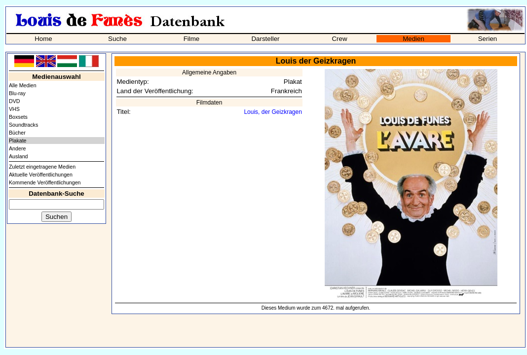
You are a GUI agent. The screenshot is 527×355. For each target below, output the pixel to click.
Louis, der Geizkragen (272, 111)
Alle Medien (23, 85)
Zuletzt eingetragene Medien (42, 167)
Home (43, 38)
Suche (117, 38)
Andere (17, 148)
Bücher (17, 133)
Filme (192, 38)
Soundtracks (23, 125)
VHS (14, 109)
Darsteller (265, 38)
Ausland (18, 156)
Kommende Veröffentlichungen (45, 182)
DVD (14, 101)
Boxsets (18, 117)
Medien (413, 38)
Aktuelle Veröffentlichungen (41, 175)
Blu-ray (17, 93)
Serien (487, 38)
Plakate (18, 140)
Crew (339, 38)
